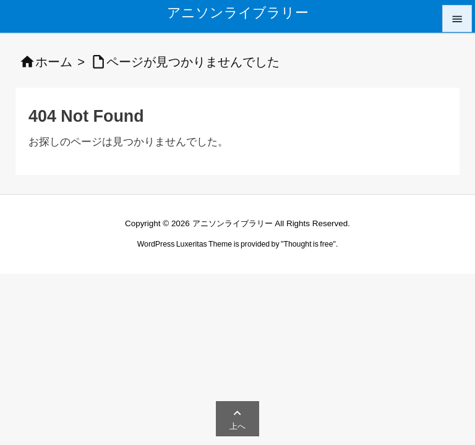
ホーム (53, 62)
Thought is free (308, 244)
